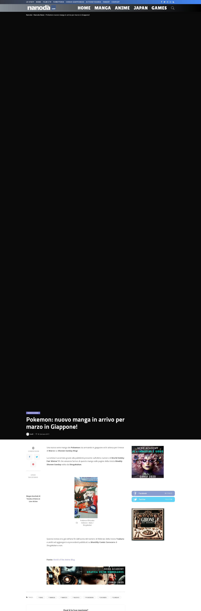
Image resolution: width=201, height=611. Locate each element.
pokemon (89, 597)
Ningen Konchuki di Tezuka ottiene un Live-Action (33, 499)
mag (41, 597)
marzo (64, 597)
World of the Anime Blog (64, 559)
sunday (116, 597)
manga (52, 597)
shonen (103, 597)
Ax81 (31, 434)
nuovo (76, 597)
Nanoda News (33, 413)
